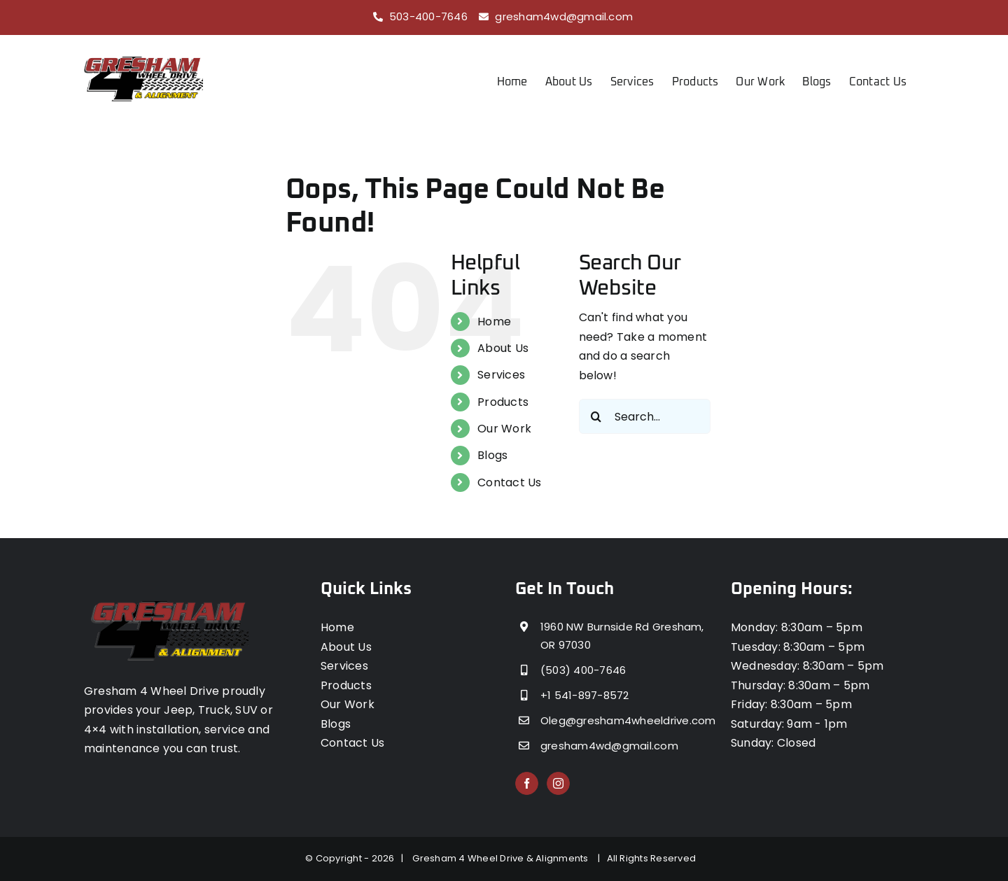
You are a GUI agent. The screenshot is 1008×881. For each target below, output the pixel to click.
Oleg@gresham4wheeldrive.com (624, 720)
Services (501, 375)
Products (502, 402)
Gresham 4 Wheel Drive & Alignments (502, 858)
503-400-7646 (428, 16)
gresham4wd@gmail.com (564, 16)
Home (494, 321)
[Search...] (644, 416)
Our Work (504, 429)
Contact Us (509, 482)
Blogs (492, 455)
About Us (502, 348)
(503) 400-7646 (583, 670)
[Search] (596, 416)
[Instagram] (558, 783)
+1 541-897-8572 (584, 695)
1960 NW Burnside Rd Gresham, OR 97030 (622, 635)
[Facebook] (526, 783)
